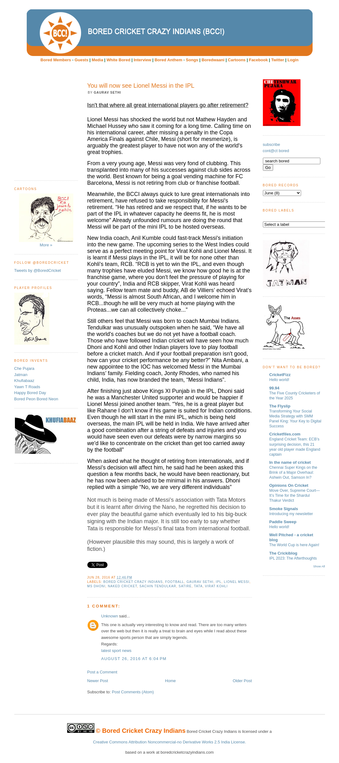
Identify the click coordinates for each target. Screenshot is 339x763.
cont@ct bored (276, 150)
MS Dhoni (96, 586)
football (174, 582)
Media (97, 60)
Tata (198, 586)
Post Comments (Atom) (133, 692)
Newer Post (97, 680)
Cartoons (236, 60)
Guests (81, 60)
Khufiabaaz (24, 380)
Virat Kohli (216, 586)
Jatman (21, 374)
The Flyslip (280, 406)
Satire (185, 586)
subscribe (271, 144)
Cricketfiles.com (284, 434)
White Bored (119, 60)
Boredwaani (213, 60)
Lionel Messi (237, 582)
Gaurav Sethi (199, 582)
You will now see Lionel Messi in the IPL (141, 85)
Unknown (109, 616)
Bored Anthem (168, 60)
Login (292, 60)
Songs (192, 60)
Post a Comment (102, 672)
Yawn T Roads (27, 386)
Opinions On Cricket (289, 485)
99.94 (274, 388)
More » (46, 220)
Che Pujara (24, 368)
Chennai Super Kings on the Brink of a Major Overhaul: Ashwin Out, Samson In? (293, 472)
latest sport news (116, 650)
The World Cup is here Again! (294, 545)
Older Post (242, 680)
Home (170, 680)
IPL (219, 582)
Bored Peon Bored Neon (36, 399)
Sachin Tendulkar (158, 586)
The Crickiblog (283, 553)
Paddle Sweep (282, 521)
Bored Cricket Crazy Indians (133, 582)
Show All (319, 566)
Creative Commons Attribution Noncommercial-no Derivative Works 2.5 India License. (169, 742)
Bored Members (55, 60)
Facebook (258, 60)
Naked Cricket (122, 586)
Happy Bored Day (30, 392)
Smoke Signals (283, 508)
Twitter (277, 60)
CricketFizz (280, 374)
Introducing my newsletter (291, 514)
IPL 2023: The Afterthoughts (293, 558)
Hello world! (279, 380)
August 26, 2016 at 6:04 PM (134, 658)
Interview (142, 60)
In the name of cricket (290, 462)
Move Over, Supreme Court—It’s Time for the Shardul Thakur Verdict (294, 495)
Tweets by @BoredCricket (37, 270)
